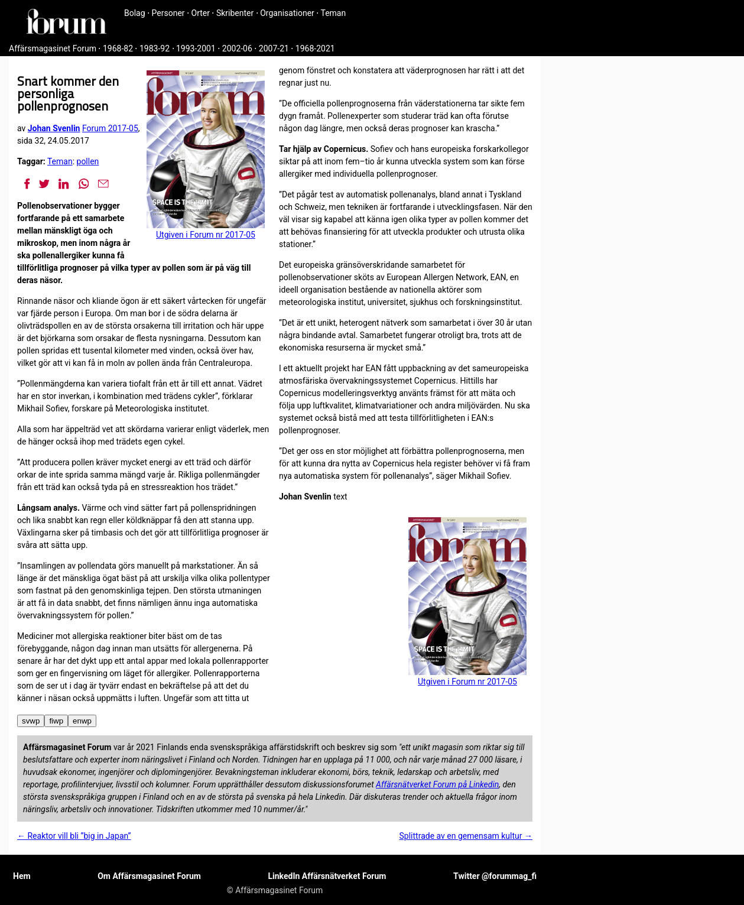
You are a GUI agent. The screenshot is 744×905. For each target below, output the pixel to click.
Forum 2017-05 (110, 128)
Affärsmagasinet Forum (52, 48)
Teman (333, 13)
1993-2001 (196, 48)
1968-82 (118, 48)
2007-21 (274, 48)
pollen (88, 161)
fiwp (56, 720)
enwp (82, 720)
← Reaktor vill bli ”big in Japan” (74, 836)
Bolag (134, 13)
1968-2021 (315, 48)
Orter (200, 13)
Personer (168, 13)
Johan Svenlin (54, 128)
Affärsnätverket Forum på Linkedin (437, 784)
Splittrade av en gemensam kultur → (465, 836)
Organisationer (287, 13)
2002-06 (237, 48)
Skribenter (235, 13)
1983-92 (154, 48)
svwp (31, 720)
